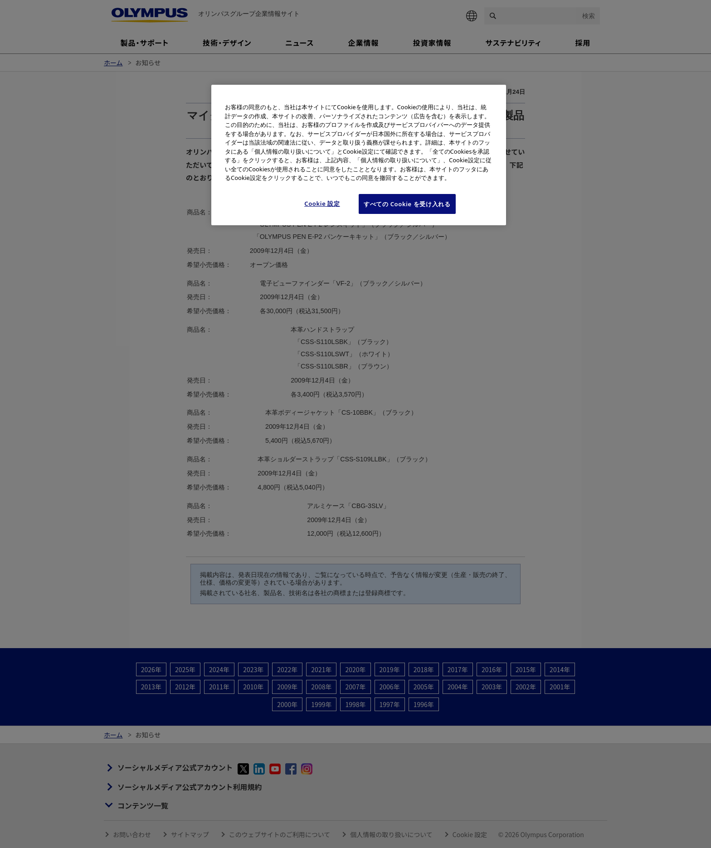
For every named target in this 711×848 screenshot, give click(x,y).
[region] (358, 155)
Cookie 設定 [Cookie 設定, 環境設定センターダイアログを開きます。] (322, 203)
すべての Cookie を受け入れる (407, 204)
